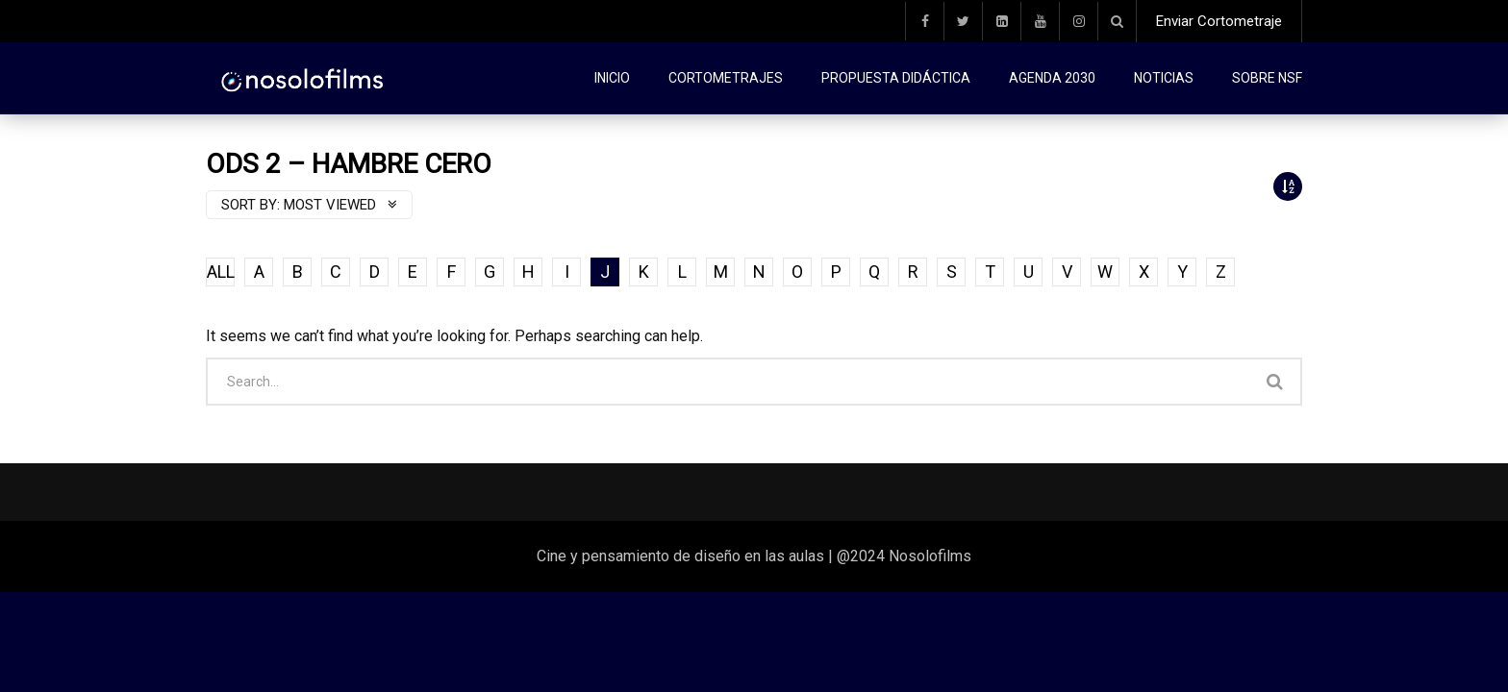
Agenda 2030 (1052, 78)
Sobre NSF (1267, 78)
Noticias (1164, 78)
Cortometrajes (725, 78)
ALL (221, 271)
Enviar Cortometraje (1219, 21)
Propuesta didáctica (895, 78)
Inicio (612, 78)
